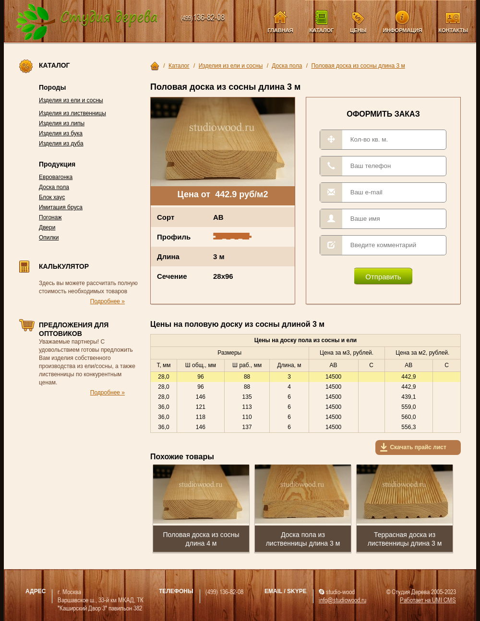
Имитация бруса (61, 207)
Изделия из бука (61, 133)
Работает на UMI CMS (428, 600)
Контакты (453, 30)
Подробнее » (107, 301)
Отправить (383, 277)
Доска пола (54, 187)
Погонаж (50, 217)
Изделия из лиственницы (72, 113)
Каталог (322, 30)
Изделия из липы (61, 123)
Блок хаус (52, 197)
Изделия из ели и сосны (71, 100)
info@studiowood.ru (342, 600)
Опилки (49, 237)
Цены (358, 30)
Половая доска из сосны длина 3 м (358, 65)
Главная (280, 30)
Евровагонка (55, 177)
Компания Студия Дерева (87, 22)
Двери (47, 227)
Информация (402, 30)
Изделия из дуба (61, 143)
